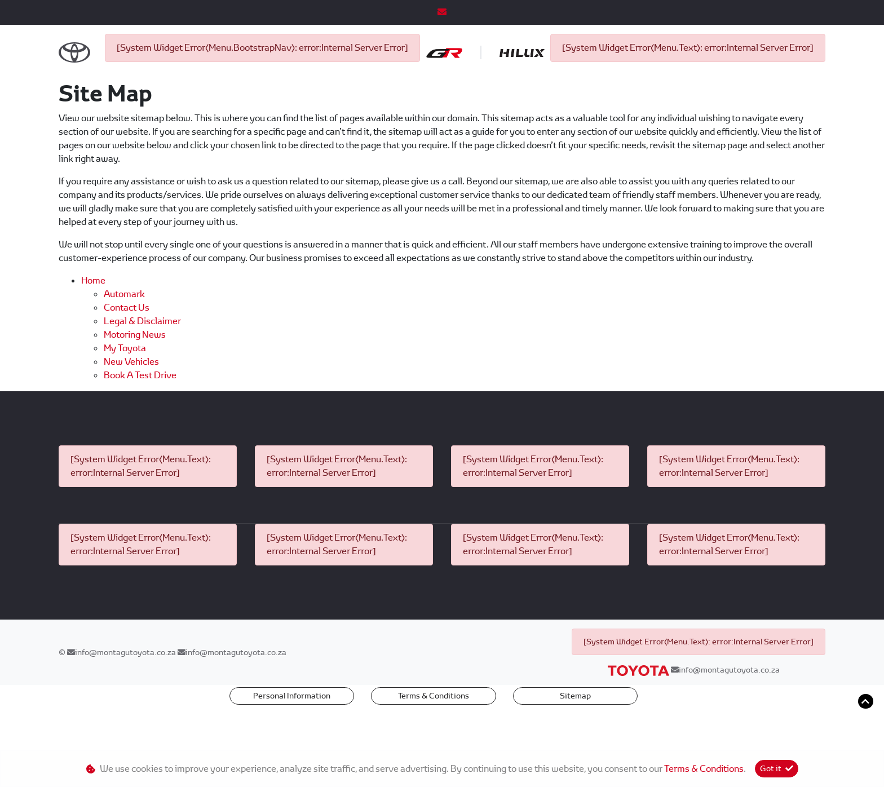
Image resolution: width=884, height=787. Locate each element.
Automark (124, 331)
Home (93, 318)
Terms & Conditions (433, 733)
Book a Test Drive (140, 412)
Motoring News (135, 372)
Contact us (126, 345)
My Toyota (125, 385)
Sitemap (575, 733)
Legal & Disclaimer (142, 358)
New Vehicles (131, 399)
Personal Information (291, 733)
